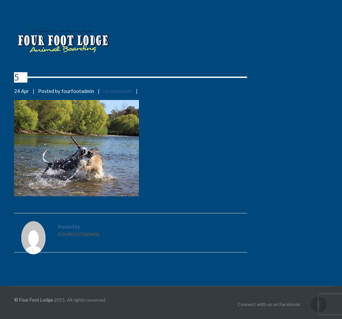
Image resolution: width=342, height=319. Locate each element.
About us (153, 13)
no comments (117, 91)
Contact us (307, 13)
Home (121, 13)
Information (232, 13)
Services (189, 13)
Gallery (271, 13)
